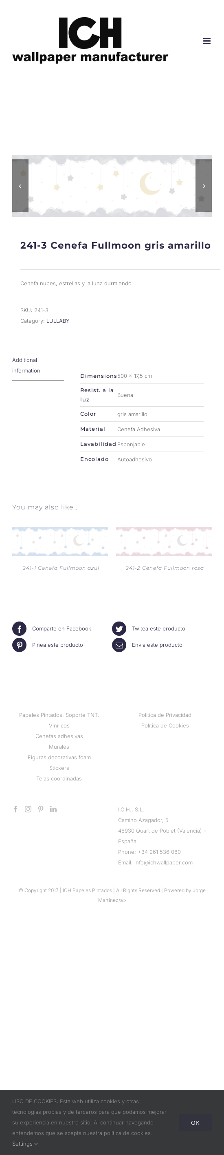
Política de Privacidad (164, 715)
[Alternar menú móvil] (207, 41)
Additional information (26, 365)
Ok (195, 1122)
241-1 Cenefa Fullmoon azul (61, 568)
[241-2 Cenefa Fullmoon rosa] (164, 532)
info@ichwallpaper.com (163, 862)
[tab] (38, 365)
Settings (24, 1143)
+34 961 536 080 (159, 852)
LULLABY (58, 320)
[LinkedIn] (53, 809)
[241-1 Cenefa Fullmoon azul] (60, 532)
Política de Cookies (165, 725)
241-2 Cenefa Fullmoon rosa (165, 568)
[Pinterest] (40, 809)
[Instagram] (28, 809)
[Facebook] (15, 809)
